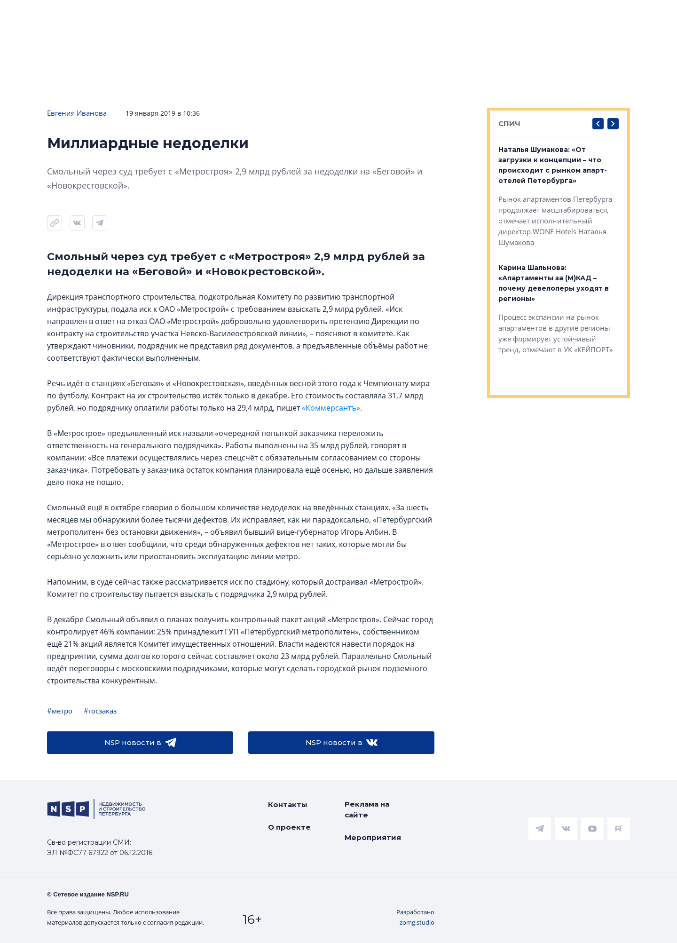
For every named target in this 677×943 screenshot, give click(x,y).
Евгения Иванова (77, 113)
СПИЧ (509, 123)
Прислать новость (234, 34)
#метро (59, 710)
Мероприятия (373, 837)
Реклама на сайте (367, 809)
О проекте (289, 827)
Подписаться (141, 34)
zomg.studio (417, 922)
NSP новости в (140, 742)
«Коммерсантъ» (331, 408)
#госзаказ (100, 710)
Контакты (287, 804)
